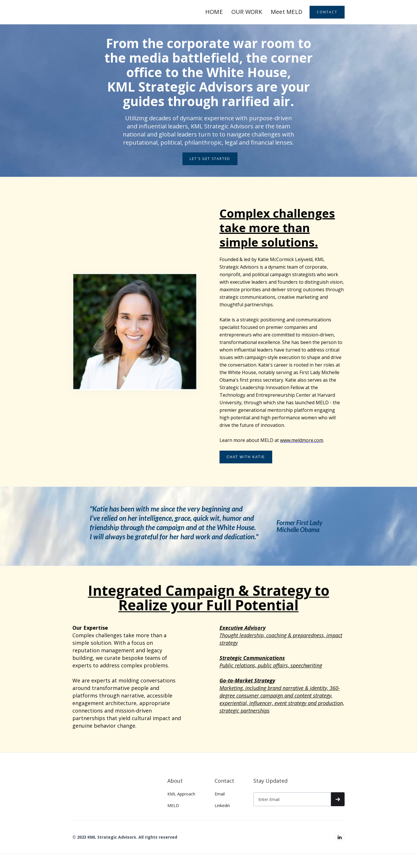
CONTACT (327, 12)
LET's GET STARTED (210, 158)
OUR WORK (246, 12)
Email (220, 794)
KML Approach (181, 794)
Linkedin (222, 805)
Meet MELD (286, 12)
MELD (173, 805)
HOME (214, 12)
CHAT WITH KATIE (246, 457)
